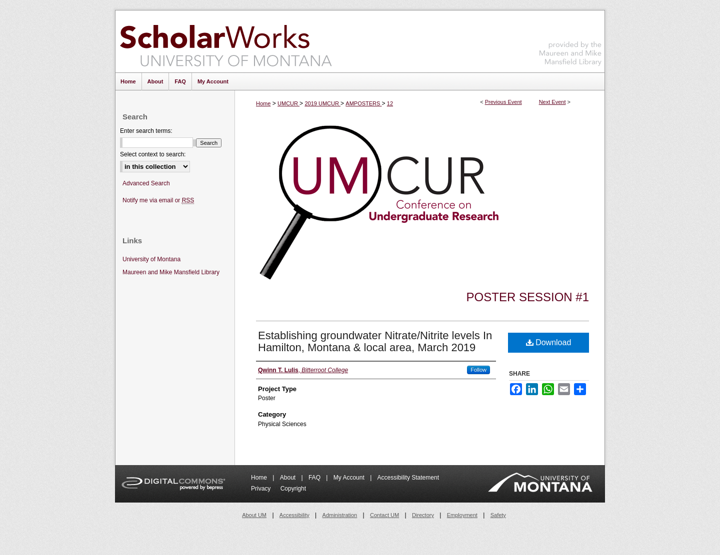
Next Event (552, 102)
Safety (498, 515)
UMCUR (289, 103)
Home (263, 103)
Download (549, 342)
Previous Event (503, 102)
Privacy (261, 488)
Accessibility (295, 515)
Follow (478, 370)
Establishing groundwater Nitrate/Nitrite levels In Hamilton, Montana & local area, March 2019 (375, 341)
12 (390, 103)
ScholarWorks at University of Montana (226, 41)
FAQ (315, 477)
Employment (462, 515)
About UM (254, 515)
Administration (340, 515)
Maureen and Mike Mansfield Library (570, 39)
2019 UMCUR (322, 103)
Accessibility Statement (408, 477)
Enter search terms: (146, 130)
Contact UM (384, 515)
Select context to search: (153, 154)
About (289, 477)
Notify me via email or (158, 200)
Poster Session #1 (527, 297)
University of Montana (151, 259)
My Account (350, 477)
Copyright (293, 488)
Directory (423, 515)
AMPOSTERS (364, 103)
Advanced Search (146, 183)
